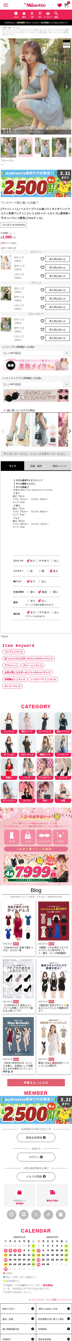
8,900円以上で (19, 1196)
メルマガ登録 (36, 1177)
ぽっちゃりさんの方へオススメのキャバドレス (28, 658)
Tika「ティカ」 (14, 27)
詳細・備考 (36, 466)
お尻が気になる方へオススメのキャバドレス (27, 672)
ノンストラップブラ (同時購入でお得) (22, 378)
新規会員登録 (36, 1138)
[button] (2, 431)
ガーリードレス (12, 686)
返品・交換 (7, 1319)
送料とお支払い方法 (47, 1309)
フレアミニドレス (13, 651)
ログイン (36, 1157)
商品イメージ (59, 466)
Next (66, 87)
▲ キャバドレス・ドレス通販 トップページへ (50, 1299)
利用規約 (42, 1329)
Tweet (4, 636)
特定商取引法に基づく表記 (51, 1319)
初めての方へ (8, 1309)
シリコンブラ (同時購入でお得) (19, 347)
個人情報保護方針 (10, 1329)
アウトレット (11, 665)
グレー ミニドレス (32, 665)
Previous (5, 87)
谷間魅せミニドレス (14, 679)
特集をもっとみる (36, 1082)
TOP (4, 27)
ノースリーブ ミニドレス (43, 679)
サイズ (12, 466)
